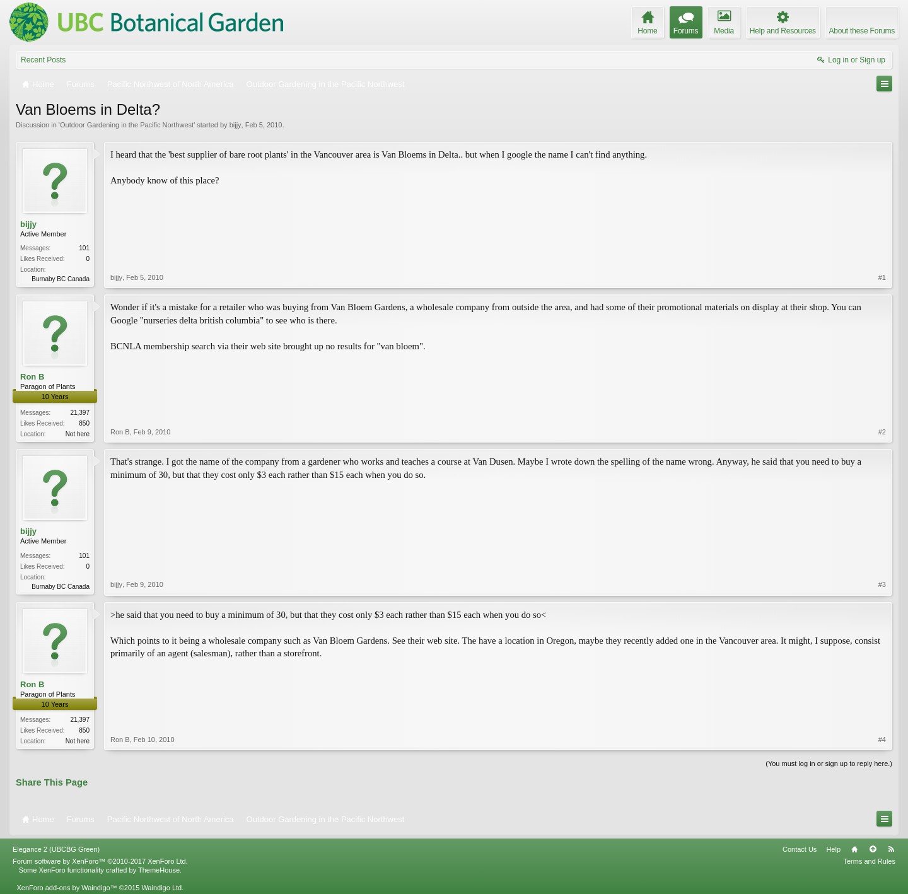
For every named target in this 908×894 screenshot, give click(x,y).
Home (854, 849)
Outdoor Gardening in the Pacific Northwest (127, 125)
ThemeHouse (159, 870)
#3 (882, 584)
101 (84, 248)
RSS (891, 849)
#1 (882, 277)
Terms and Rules (869, 861)
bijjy (236, 125)
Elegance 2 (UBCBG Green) (56, 849)
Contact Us (800, 849)
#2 (882, 432)
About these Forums (862, 30)
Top (872, 849)
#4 (882, 739)
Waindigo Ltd (161, 887)
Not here (78, 434)
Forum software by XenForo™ (100, 861)
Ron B (32, 376)
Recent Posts (43, 59)
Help (833, 849)
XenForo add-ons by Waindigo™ (66, 887)
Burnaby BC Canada (61, 279)
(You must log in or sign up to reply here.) (828, 763)
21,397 (80, 412)
